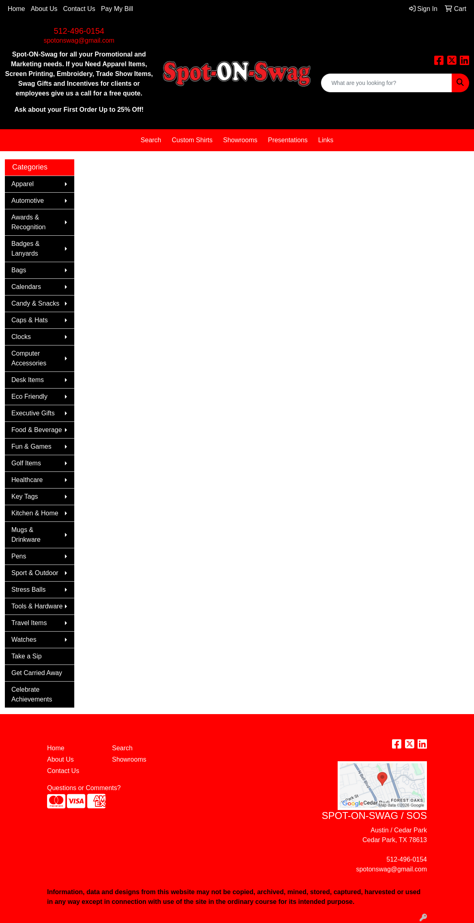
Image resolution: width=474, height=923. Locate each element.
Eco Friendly (29, 396)
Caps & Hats (29, 320)
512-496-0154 (79, 30)
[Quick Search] (386, 83)
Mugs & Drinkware (26, 534)
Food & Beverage (36, 429)
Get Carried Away (36, 672)
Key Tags (24, 496)
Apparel (22, 183)
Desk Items (27, 379)
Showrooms (240, 140)
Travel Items (29, 622)
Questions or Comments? (84, 787)
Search (151, 140)
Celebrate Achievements (31, 694)
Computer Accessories (28, 358)
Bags (18, 270)
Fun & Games (31, 446)
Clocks (21, 336)
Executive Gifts (33, 413)
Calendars (26, 286)
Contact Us (79, 8)
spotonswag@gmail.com (78, 40)
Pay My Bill (117, 8)
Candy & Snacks (35, 303)
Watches (24, 639)
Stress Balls (28, 589)
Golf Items (26, 463)
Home (16, 8)
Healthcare (27, 479)
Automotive (27, 200)
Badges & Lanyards (25, 248)
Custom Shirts (192, 140)
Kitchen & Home (34, 513)
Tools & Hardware (36, 606)
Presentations (288, 140)
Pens (18, 556)
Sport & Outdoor (34, 572)
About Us (44, 8)
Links (325, 140)
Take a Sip (26, 656)
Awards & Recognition (28, 222)
